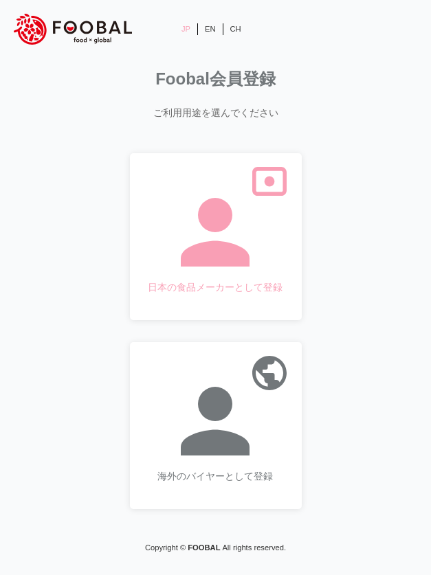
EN (210, 29)
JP (185, 29)
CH (235, 29)
